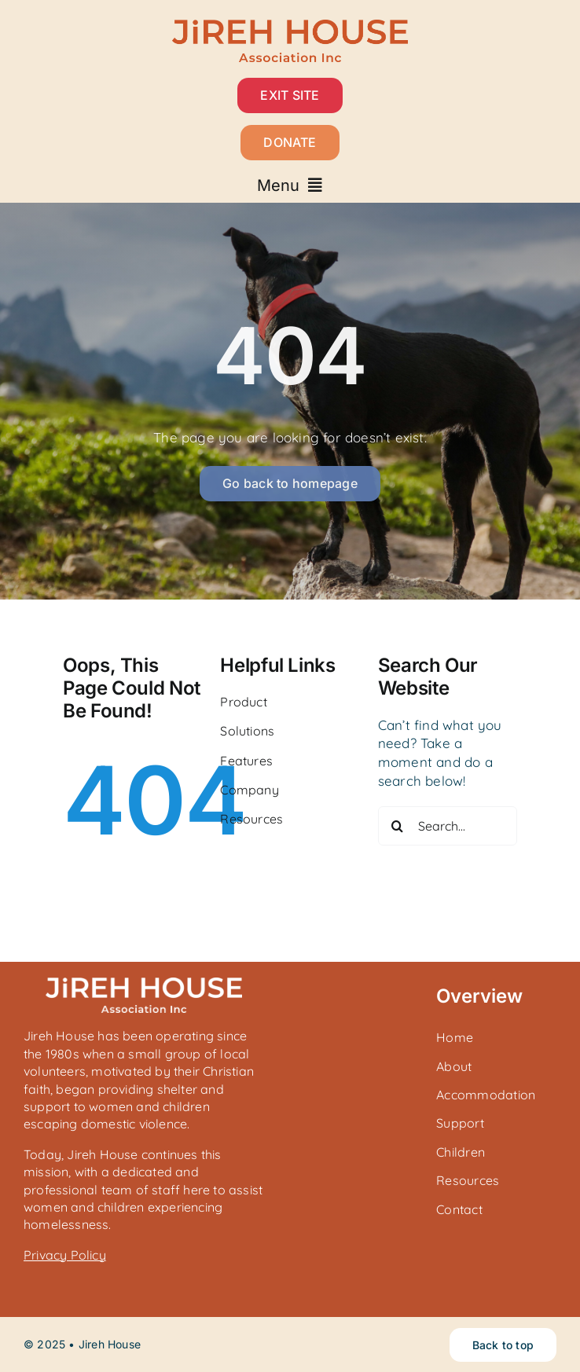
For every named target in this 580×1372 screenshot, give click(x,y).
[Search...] (447, 826)
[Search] (397, 826)
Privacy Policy (65, 1255)
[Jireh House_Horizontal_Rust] (290, 26)
